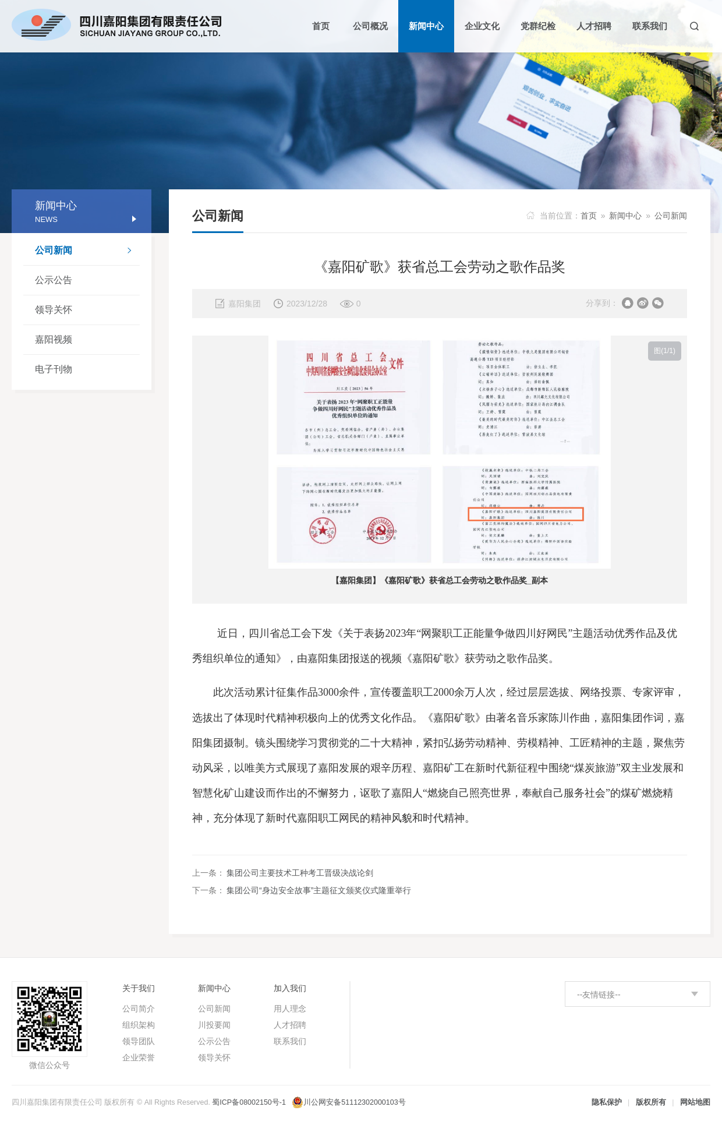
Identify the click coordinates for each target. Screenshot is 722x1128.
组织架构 (138, 1025)
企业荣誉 (138, 1057)
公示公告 (53, 280)
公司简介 (138, 1008)
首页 (589, 215)
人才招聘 (290, 1025)
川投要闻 (214, 1025)
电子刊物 (53, 369)
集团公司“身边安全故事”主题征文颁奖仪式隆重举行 (318, 890)
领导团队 (138, 1041)
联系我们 (290, 1041)
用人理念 (290, 1008)
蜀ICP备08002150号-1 (249, 1102)
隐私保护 (607, 1102)
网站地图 (695, 1102)
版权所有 (651, 1102)
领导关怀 (53, 310)
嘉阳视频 (53, 339)
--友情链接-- (599, 994)
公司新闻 (87, 252)
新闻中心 (625, 215)
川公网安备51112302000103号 (354, 1102)
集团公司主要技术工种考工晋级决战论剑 (299, 872)
